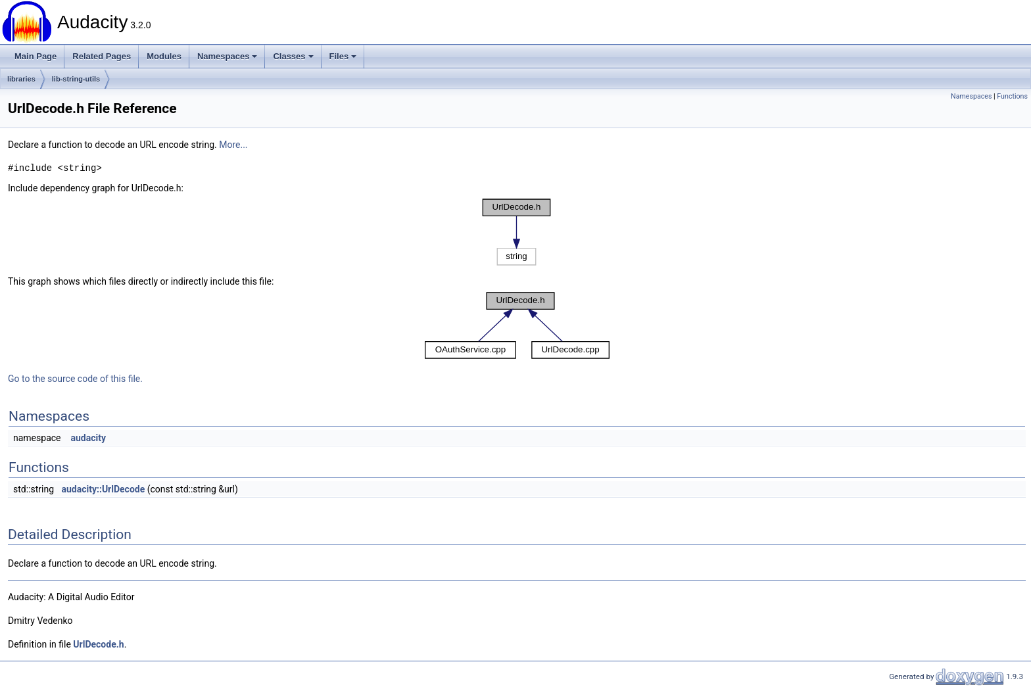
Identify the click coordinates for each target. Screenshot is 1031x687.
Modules (164, 56)
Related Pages (101, 56)
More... (233, 144)
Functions (1012, 96)
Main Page (35, 56)
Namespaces (227, 56)
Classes (293, 56)
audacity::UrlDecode (103, 489)
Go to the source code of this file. (75, 378)
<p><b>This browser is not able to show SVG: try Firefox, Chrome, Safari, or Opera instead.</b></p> (516, 232)
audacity (88, 438)
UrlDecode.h (98, 644)
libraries (21, 79)
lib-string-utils (76, 79)
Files (343, 56)
